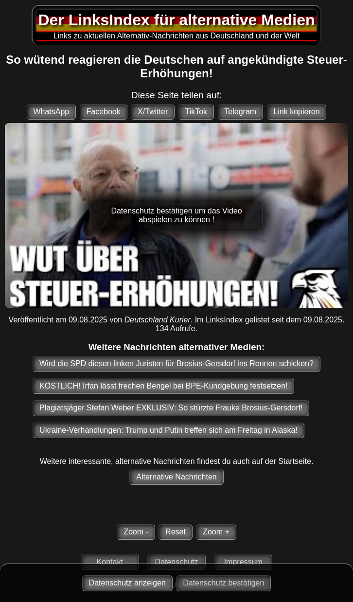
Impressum (243, 562)
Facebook (103, 111)
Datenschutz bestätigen (223, 583)
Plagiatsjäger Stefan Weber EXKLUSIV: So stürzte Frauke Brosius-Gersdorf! (171, 408)
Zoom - (136, 532)
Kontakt (110, 562)
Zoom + (216, 532)
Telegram (240, 111)
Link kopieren (296, 111)
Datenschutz (176, 562)
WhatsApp (51, 111)
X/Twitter (153, 111)
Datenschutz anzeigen (127, 583)
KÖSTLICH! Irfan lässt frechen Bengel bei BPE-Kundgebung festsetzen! (163, 386)
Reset (175, 532)
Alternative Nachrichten (176, 477)
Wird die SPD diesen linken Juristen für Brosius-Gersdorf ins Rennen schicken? (176, 363)
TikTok (196, 111)
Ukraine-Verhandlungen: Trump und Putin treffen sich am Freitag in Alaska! (168, 430)
